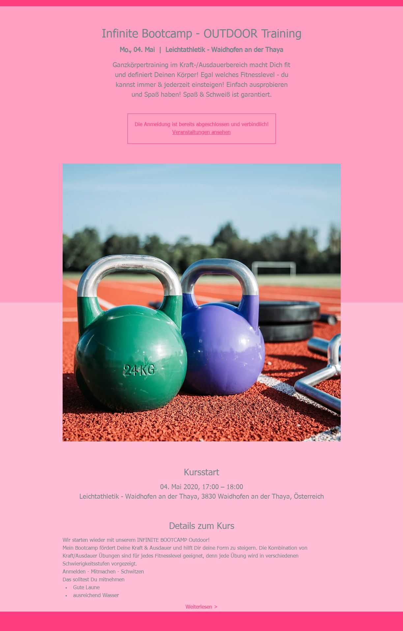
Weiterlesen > (202, 607)
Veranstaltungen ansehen (201, 132)
